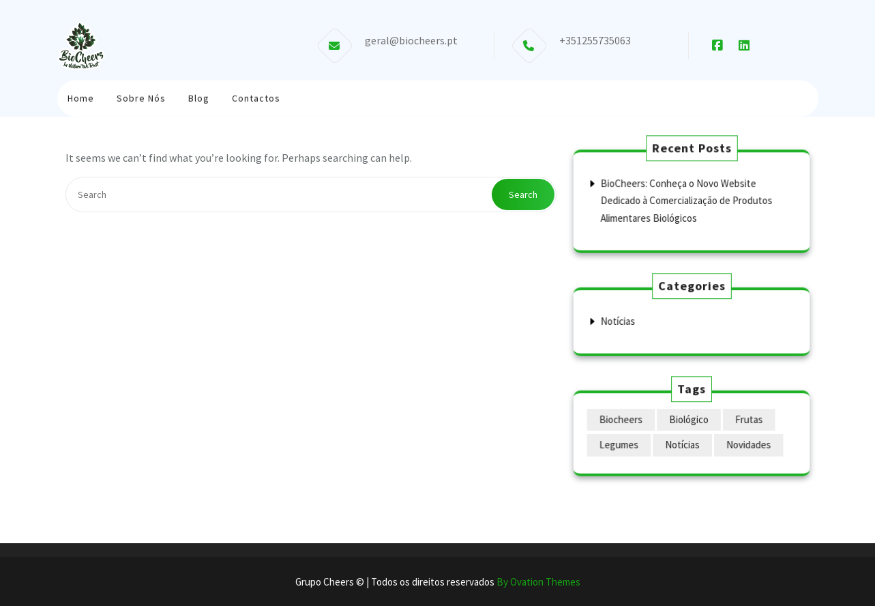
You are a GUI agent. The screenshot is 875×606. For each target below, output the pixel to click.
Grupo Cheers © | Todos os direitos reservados (437, 581)
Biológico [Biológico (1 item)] (688, 420)
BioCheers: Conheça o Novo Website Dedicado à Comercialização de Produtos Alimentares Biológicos (686, 200)
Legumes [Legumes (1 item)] (620, 444)
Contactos (256, 97)
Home (81, 97)
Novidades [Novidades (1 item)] (747, 444)
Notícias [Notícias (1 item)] (682, 444)
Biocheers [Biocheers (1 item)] (622, 420)
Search (523, 194)
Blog (198, 97)
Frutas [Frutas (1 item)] (747, 420)
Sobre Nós (141, 97)
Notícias (619, 321)
